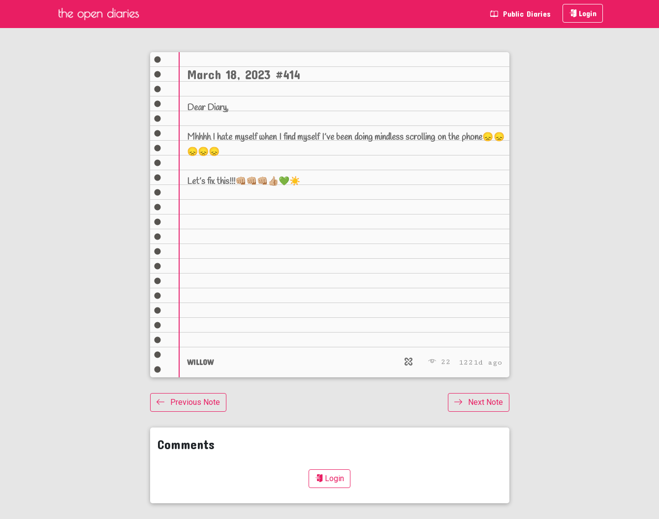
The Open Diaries (98, 14)
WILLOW (200, 361)
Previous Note (188, 402)
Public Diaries (520, 13)
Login (582, 13)
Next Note (478, 402)
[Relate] (408, 362)
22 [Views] (439, 362)
